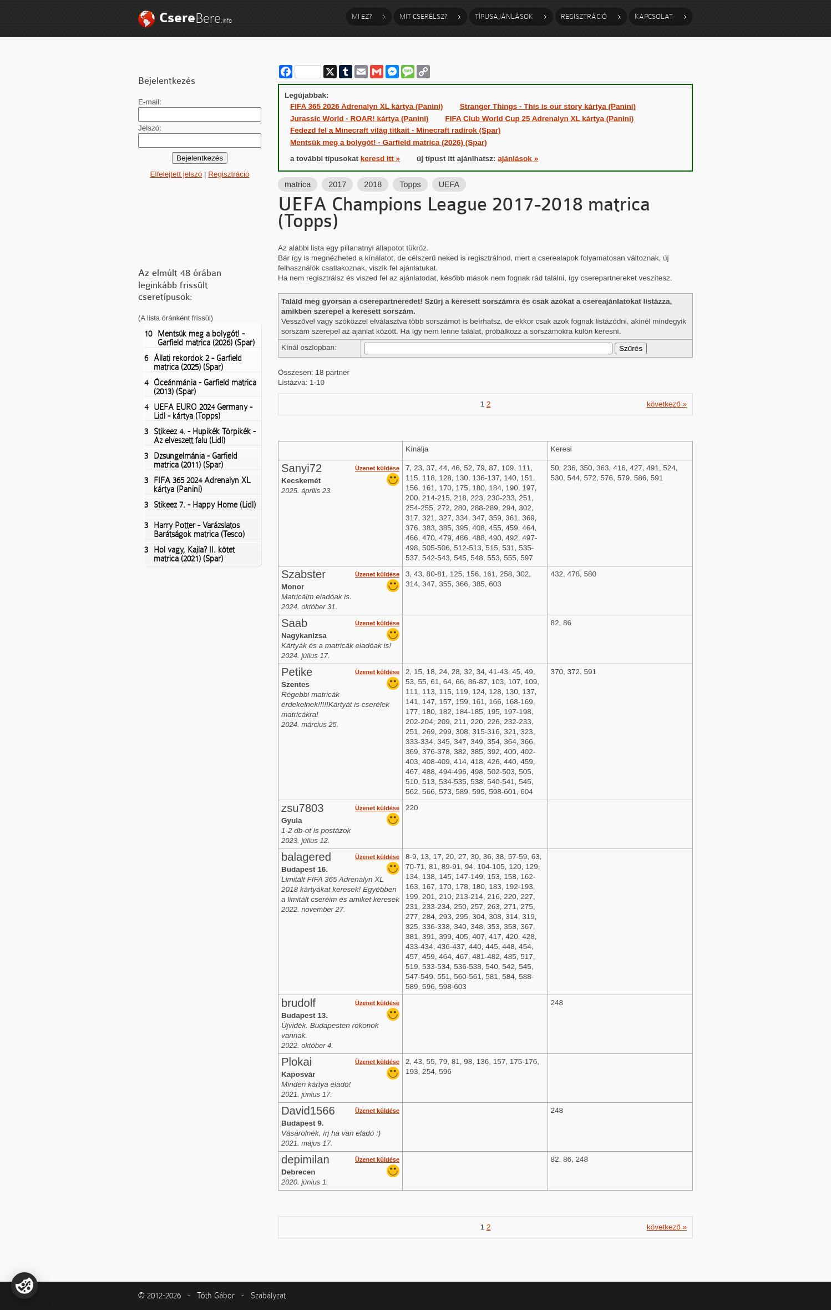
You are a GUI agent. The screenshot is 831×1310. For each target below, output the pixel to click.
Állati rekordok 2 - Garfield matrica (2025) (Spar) (193, 363)
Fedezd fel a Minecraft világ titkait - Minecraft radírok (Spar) (395, 130)
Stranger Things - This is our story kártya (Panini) (548, 106)
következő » (667, 404)
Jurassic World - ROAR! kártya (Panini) (359, 118)
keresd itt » (380, 158)
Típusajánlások (504, 16)
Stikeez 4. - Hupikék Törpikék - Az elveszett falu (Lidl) (200, 436)
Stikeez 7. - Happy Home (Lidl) (200, 504)
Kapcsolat (654, 16)
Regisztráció (584, 16)
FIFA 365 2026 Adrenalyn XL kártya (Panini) (366, 106)
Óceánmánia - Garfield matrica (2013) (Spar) (200, 387)
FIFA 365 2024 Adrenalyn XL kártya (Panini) (197, 485)
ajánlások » (518, 158)
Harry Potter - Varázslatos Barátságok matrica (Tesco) (194, 530)
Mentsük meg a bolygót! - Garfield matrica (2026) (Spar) (199, 338)
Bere (195, 18)
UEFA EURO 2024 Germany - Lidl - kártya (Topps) (198, 411)
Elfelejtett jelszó (176, 174)
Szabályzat (268, 1295)
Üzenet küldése (377, 468)
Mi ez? (362, 16)
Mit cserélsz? (423, 16)
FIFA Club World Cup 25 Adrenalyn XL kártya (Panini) (539, 118)
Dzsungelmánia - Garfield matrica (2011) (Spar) (190, 460)
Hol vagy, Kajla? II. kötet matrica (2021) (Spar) (189, 554)
